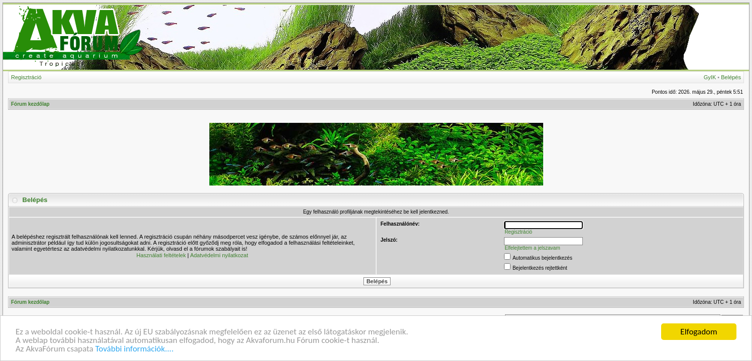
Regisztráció (26, 77)
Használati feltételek (161, 255)
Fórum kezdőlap (30, 104)
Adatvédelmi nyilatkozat (219, 255)
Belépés (731, 77)
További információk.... (134, 349)
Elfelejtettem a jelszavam (532, 248)
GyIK (710, 77)
